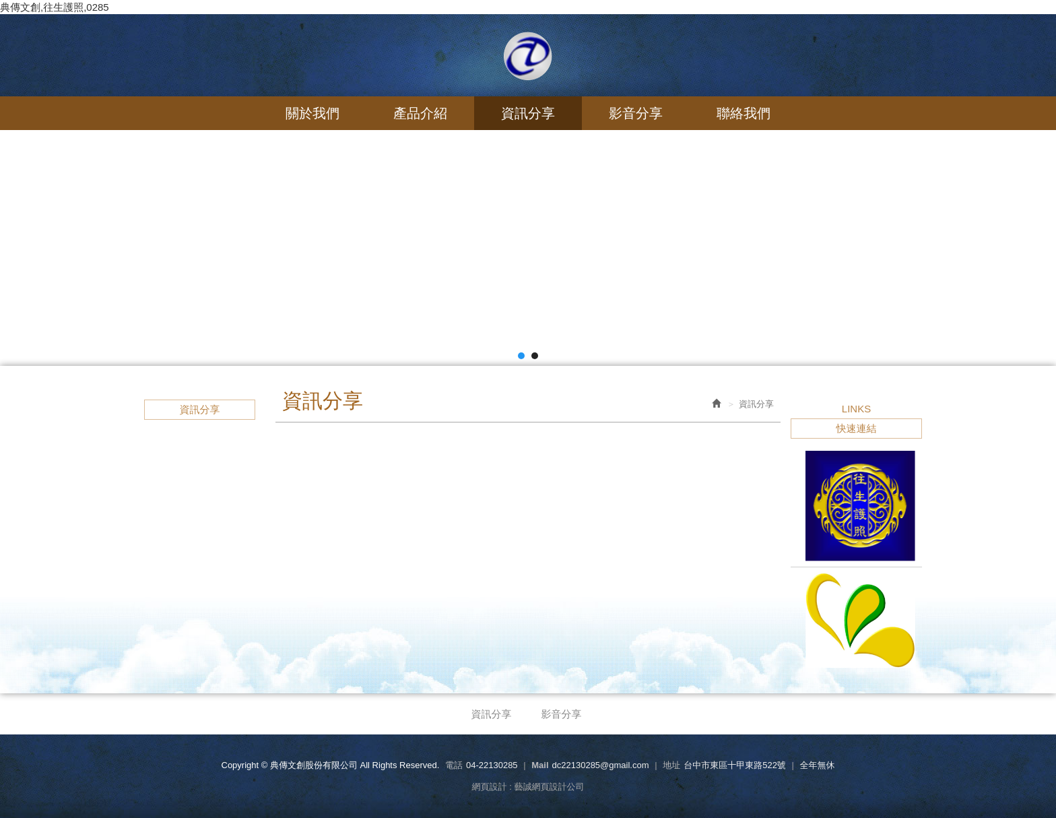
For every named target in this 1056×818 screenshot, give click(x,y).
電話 (454, 765)
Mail (539, 765)
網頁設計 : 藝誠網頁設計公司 (528, 787)
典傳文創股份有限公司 (528, 56)
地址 (671, 765)
